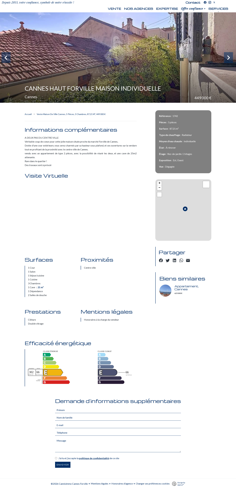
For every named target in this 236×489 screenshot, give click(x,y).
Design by (177, 483)
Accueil (28, 114)
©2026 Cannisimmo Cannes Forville (69, 483)
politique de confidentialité (94, 458)
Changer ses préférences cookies (153, 483)
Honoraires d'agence (122, 483)
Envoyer (63, 465)
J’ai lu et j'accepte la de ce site (89, 458)
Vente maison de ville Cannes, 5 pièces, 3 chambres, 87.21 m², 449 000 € (71, 114)
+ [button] (159, 183)
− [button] (159, 188)
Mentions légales (99, 483)
